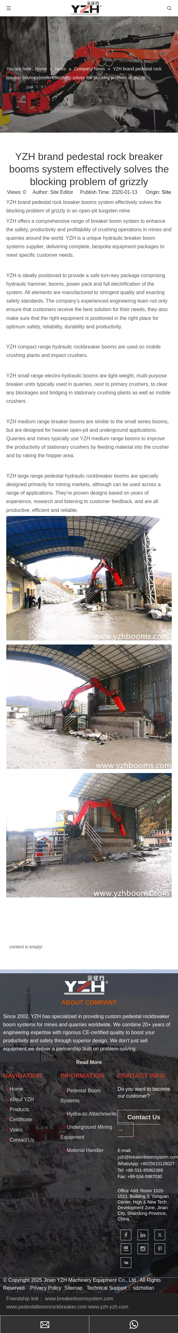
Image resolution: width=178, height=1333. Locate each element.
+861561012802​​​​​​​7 (157, 1163)
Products (19, 1109)
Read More (89, 1062)
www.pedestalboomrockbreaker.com (46, 1306)
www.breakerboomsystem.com (79, 1298)
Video (15, 1130)
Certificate (20, 1119)
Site (166, 192)
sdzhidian (143, 1288)
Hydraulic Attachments (92, 1113)
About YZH (21, 1099)
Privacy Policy (45, 1288)
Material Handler (85, 1150)
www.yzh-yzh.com (108, 1306)
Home (16, 1089)
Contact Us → (139, 1123)
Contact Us (21, 1140)
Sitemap (73, 1288)
